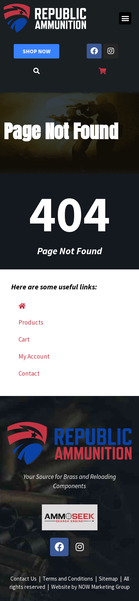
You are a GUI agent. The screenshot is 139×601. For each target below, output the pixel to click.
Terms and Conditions (68, 578)
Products (31, 322)
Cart (24, 339)
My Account (34, 356)
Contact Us (23, 578)
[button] (125, 18)
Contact (29, 373)
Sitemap (108, 578)
